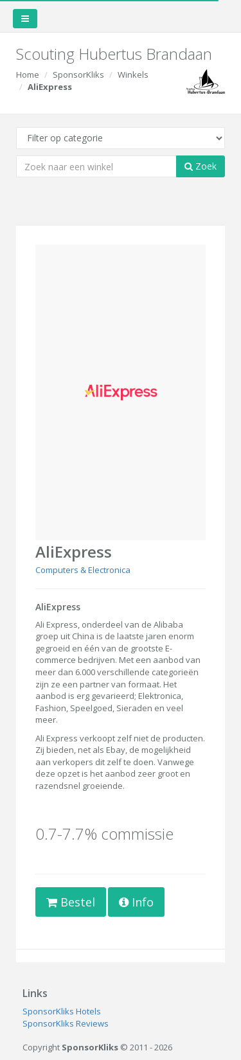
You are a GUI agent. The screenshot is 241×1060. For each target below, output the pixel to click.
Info (136, 902)
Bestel (70, 902)
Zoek (200, 166)
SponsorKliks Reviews (65, 1023)
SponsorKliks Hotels (61, 1011)
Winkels (133, 74)
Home (27, 74)
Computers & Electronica (82, 570)
